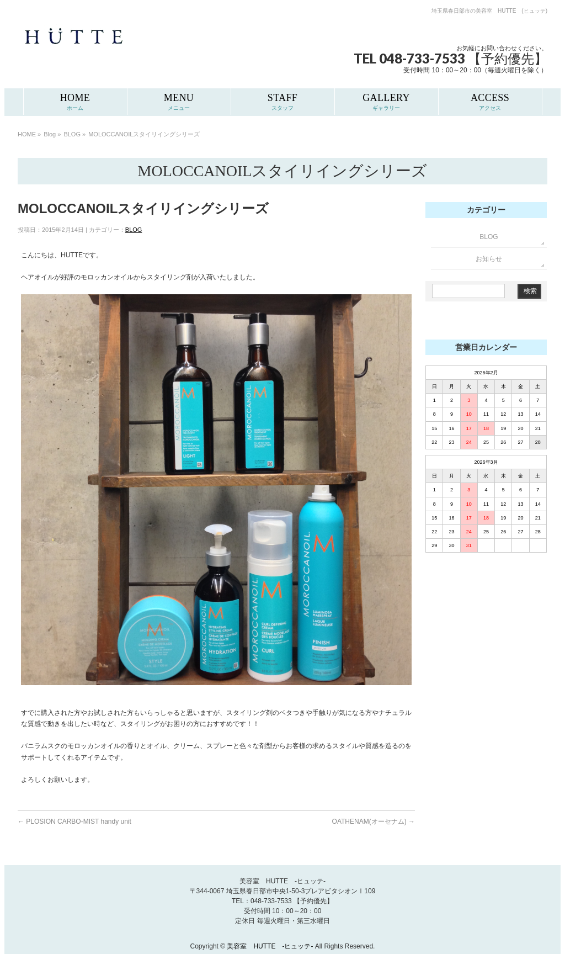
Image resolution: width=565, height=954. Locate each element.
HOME (27, 134)
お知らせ (489, 259)
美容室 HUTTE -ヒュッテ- (271, 946)
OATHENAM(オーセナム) (373, 821)
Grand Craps (481, 323)
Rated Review (522, 323)
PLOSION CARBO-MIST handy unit (74, 821)
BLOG (72, 134)
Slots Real (445, 323)
